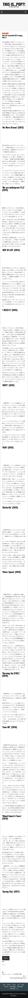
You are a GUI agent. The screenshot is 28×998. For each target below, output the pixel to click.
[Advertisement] (14, 22)
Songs (22, 984)
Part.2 (6, 958)
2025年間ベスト (14, 988)
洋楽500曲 (20, 986)
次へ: (14, 977)
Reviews (6, 986)
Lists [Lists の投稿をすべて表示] (7, 33)
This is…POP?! (14, 4)
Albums (9, 984)
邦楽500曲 (13, 986)
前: (14, 973)
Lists (18, 984)
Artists (14, 984)
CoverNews (22, 993)
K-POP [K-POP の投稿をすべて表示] (4, 33)
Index (4, 984)
